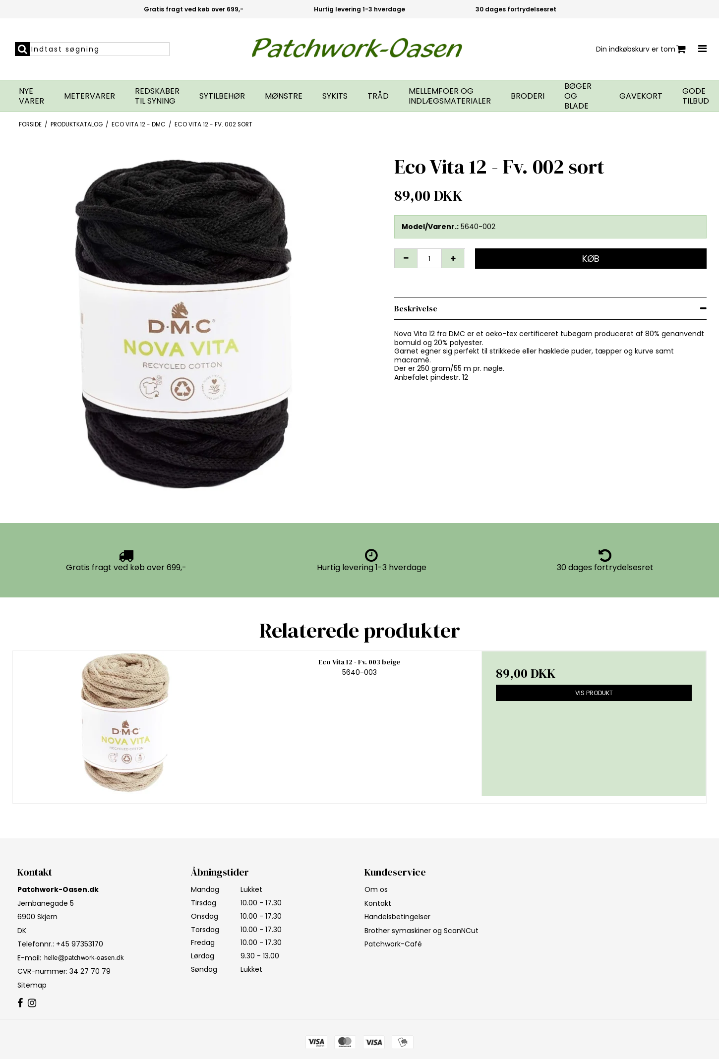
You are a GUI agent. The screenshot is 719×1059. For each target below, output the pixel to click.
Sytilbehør (222, 96)
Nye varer (31, 96)
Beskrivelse (415, 308)
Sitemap (32, 985)
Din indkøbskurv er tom (641, 49)
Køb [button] (590, 258)
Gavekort (640, 96)
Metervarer (89, 96)
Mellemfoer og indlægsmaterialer (450, 96)
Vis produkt (594, 693)
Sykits (335, 96)
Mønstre (283, 96)
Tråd (378, 96)
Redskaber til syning (157, 96)
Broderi (527, 96)
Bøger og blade (578, 96)
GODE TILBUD (695, 96)
